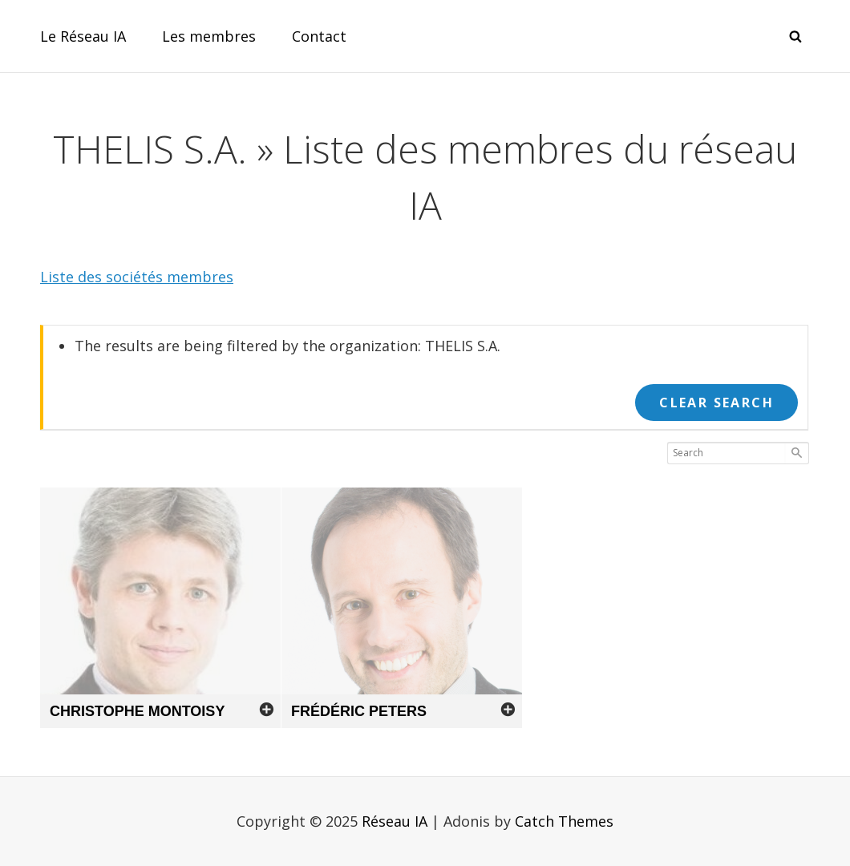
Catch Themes (564, 821)
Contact (319, 36)
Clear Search (716, 402)
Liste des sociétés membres (136, 276)
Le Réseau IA (83, 36)
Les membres (209, 36)
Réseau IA (394, 821)
